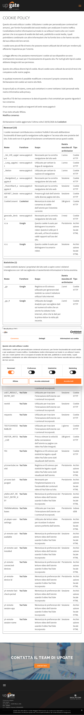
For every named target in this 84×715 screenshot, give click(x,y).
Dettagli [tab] (42, 338)
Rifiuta (15, 381)
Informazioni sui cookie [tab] (69, 338)
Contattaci (42, 666)
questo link (67, 711)
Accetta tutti (68, 381)
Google (22, 223)
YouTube (23, 392)
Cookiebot (61, 122)
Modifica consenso (11, 115)
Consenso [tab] (15, 338)
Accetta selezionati (42, 381)
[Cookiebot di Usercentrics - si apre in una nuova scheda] (71, 332)
